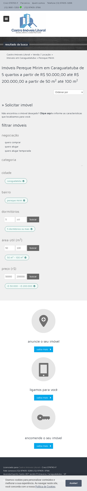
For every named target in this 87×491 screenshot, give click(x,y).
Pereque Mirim (16, 200)
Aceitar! (74, 483)
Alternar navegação (6, 19)
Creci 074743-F (10, 3)
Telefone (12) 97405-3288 (59, 3)
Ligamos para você (43, 390)
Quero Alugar (11, 146)
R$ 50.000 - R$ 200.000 (21, 286)
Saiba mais (42, 349)
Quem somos (38, 3)
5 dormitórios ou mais (20, 229)
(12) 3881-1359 (13, 7)
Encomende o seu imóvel (43, 438)
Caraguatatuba (16, 181)
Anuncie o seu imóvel (43, 341)
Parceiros (25, 3)
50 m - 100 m (17, 257)
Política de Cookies (45, 486)
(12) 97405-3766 (32, 7)
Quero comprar (13, 142)
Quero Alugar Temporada (18, 150)
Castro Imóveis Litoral (29, 467)
